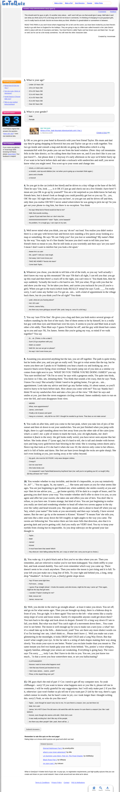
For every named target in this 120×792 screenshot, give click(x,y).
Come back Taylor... (35, 264)
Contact (66, 782)
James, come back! (35, 410)
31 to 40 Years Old (35, 94)
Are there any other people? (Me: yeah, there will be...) (48, 722)
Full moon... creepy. (35, 584)
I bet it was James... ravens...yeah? (41, 671)
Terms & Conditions (42, 782)
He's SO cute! (33, 303)
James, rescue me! (35, 599)
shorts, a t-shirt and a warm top (39, 168)
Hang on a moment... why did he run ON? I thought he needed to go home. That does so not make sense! (66, 416)
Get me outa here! (34, 465)
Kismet (30, 545)
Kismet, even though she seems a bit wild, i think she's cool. (50, 715)
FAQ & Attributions (78, 782)
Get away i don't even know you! (40, 258)
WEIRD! (31, 403)
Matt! (30, 539)
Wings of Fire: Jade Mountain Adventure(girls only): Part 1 (61, 130)
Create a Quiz (102, 133)
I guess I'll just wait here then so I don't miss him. (45, 216)
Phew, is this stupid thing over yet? (40, 674)
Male (30, 116)
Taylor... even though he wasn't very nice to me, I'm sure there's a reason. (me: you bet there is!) (63, 703)
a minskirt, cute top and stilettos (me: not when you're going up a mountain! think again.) (60, 171)
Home (94, 789)
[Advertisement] (70, 57)
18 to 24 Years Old (35, 88)
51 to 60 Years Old (35, 101)
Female (31, 119)
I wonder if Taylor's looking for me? (40, 593)
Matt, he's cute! (33, 706)
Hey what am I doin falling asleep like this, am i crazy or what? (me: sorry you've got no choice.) (62, 552)
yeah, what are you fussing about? (40, 300)
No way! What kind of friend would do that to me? (46, 210)
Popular (89, 3)
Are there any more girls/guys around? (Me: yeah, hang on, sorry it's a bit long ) (56, 310)
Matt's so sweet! (34, 345)
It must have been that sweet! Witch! (41, 549)
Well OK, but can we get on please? (41, 348)
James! (30, 542)
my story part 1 (49, 763)
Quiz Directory (80, 3)
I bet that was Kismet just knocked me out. (43, 668)
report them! (12, 154)
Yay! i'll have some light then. (38, 580)
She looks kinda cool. (36, 468)
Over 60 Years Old (34, 104)
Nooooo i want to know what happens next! (43, 664)
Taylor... (31, 535)
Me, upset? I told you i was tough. (40, 255)
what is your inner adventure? (54, 752)
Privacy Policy (56, 782)
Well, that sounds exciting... (38, 213)
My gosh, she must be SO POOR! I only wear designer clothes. (51, 458)
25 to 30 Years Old (35, 91)
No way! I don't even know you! (39, 351)
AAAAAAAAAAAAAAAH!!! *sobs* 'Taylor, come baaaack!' (49, 220)
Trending (107, 789)
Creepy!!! (31, 461)
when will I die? (8, 133)
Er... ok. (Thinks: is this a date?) (39, 338)
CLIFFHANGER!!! (34, 661)
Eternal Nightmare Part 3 (52, 748)
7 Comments (102, 12)
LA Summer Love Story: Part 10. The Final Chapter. (63, 756)
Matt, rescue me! (34, 596)
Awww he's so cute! (35, 251)
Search (101, 789)
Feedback (113, 12)
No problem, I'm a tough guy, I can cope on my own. (47, 223)
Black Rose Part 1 (50, 760)
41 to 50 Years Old (35, 97)
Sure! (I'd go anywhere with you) (39, 342)
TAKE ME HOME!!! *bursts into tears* (41, 261)
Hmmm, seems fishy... (36, 306)
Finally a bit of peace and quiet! (39, 413)
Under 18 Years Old (35, 85)
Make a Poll (69, 3)
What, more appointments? (38, 406)
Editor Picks (99, 3)
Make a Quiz (58, 3)
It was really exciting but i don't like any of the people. (47, 718)
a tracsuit (31, 178)
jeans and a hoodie (35, 174)
